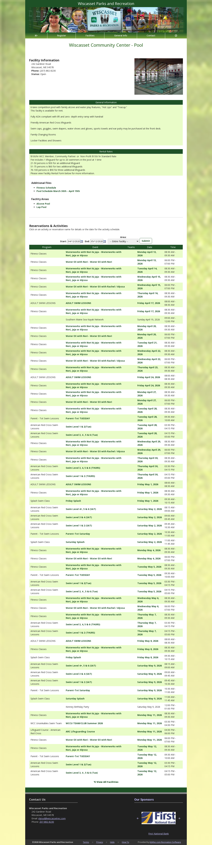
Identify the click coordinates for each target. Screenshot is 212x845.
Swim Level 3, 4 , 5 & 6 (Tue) (82, 434)
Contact (151, 35)
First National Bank (158, 833)
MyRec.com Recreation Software (165, 842)
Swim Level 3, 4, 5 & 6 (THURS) (83, 467)
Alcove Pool (43, 203)
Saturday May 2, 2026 (149, 509)
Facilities (90, 35)
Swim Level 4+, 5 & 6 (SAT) (81, 509)
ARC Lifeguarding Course (80, 731)
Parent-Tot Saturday (78, 533)
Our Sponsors (144, 799)
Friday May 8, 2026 (147, 640)
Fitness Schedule (46, 187)
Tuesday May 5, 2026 (149, 566)
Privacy (99, 842)
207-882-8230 (46, 821)
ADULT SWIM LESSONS (78, 303)
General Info (120, 35)
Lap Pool (41, 207)
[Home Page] (36, 35)
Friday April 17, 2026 (148, 303)
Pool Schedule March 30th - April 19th (58, 191)
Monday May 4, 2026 (148, 550)
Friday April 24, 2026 (148, 377)
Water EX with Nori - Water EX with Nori (89, 261)
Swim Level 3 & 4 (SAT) (79, 517)
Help (112, 842)
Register (61, 35)
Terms (86, 842)
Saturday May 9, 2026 (149, 665)
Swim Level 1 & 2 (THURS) (80, 476)
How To (125, 842)
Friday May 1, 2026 (147, 484)
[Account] (176, 35)
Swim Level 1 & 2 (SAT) (79, 525)
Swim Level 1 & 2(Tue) (78, 426)
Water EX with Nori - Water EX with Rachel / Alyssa (95, 286)
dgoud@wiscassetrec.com (52, 818)
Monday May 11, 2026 (149, 715)
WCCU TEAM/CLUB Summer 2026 (84, 723)
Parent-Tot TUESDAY (78, 418)
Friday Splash (73, 500)
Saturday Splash (75, 542)
